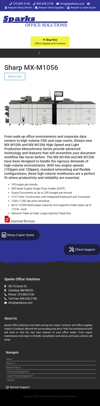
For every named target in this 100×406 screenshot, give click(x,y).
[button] (39, 53)
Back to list (15, 76)
